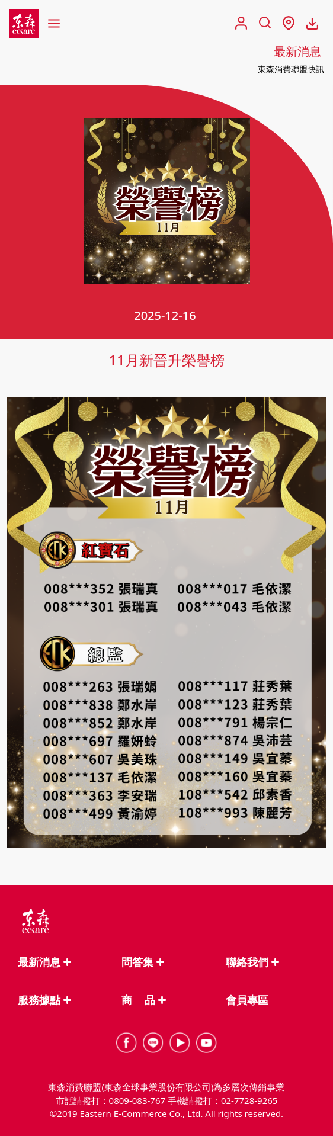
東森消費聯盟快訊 (291, 69)
